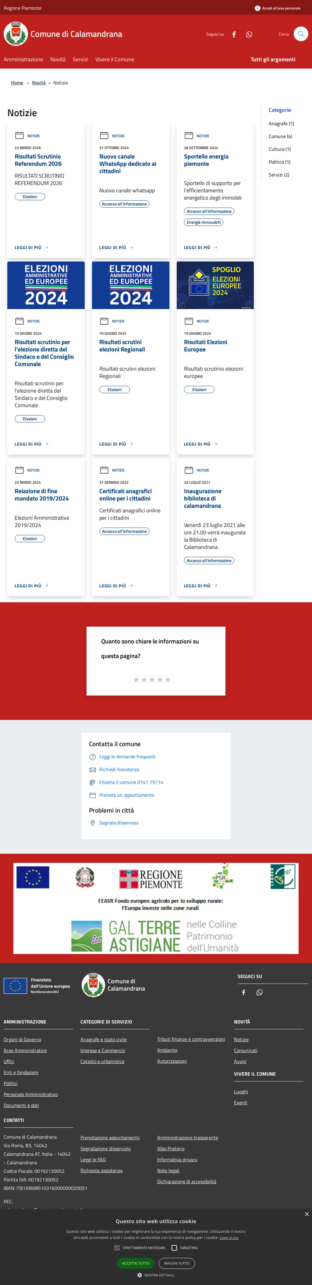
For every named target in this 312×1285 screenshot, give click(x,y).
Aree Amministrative (25, 1050)
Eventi (240, 1102)
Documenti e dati (21, 1105)
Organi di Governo (22, 1039)
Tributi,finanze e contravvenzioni (191, 1039)
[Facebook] (231, 34)
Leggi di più (229, 1237)
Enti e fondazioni (21, 1072)
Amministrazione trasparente (187, 1137)
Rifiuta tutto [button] (176, 1263)
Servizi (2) (279, 174)
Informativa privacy (177, 1159)
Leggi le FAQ (93, 1159)
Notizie (27, 136)
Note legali (168, 1170)
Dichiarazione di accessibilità (186, 1181)
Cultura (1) (280, 149)
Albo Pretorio (170, 1148)
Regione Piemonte (22, 8)
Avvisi (240, 1061)
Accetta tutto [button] (135, 1263)
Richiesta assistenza (101, 1170)
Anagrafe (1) (281, 123)
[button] (156, 1275)
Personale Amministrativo (31, 1094)
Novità (39, 82)
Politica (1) (279, 162)
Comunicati (245, 1050)
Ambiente (167, 1050)
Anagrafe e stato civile (103, 1039)
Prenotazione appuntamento (110, 1137)
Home (17, 82)
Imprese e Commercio (102, 1050)
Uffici (9, 1061)
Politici (11, 1083)
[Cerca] (301, 34)
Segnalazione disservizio (105, 1148)
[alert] (156, 1247)
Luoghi (241, 1091)
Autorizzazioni (172, 1061)
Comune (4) (280, 136)
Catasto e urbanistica (102, 1061)
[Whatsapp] (247, 34)
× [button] (306, 1214)
